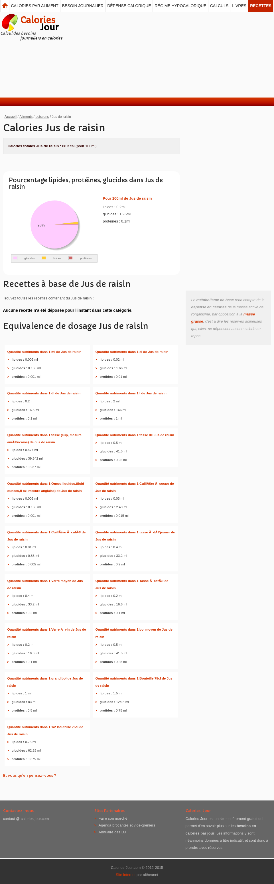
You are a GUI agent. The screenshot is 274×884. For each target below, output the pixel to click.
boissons (42, 117)
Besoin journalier (82, 5)
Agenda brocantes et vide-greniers (127, 825)
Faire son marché (113, 818)
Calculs (219, 5)
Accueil (11, 117)
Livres (239, 5)
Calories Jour (5, 6)
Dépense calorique (129, 5)
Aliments (26, 117)
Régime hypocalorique (180, 5)
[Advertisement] (136, 55)
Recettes (260, 5)
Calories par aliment (34, 5)
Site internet (125, 875)
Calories (39, 24)
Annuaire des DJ (112, 832)
